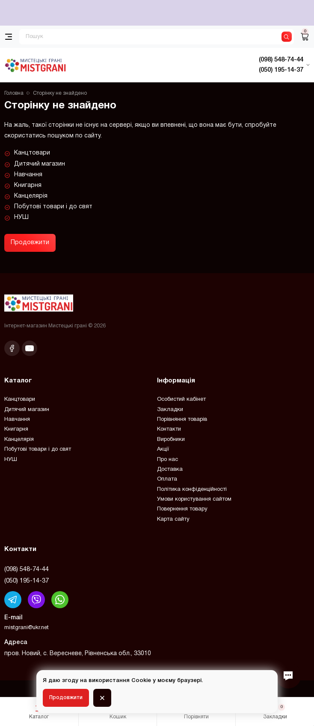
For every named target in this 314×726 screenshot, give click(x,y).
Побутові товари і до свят (53, 207)
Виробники (171, 439)
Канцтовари (32, 153)
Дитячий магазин (39, 164)
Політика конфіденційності (192, 489)
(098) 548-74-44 (26, 569)
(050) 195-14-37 (26, 581)
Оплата (167, 479)
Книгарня (27, 185)
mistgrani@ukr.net (26, 627)
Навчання (28, 175)
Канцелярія (30, 196)
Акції (163, 449)
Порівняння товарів (182, 419)
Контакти (169, 429)
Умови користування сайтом (194, 499)
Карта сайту (173, 519)
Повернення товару (182, 509)
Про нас (167, 459)
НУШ (21, 217)
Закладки (170, 409)
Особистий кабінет (181, 399)
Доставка (170, 469)
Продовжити (30, 242)
